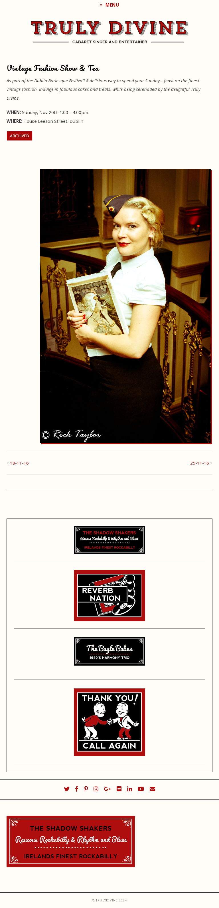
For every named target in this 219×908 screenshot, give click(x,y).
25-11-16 (199, 463)
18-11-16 (19, 463)
